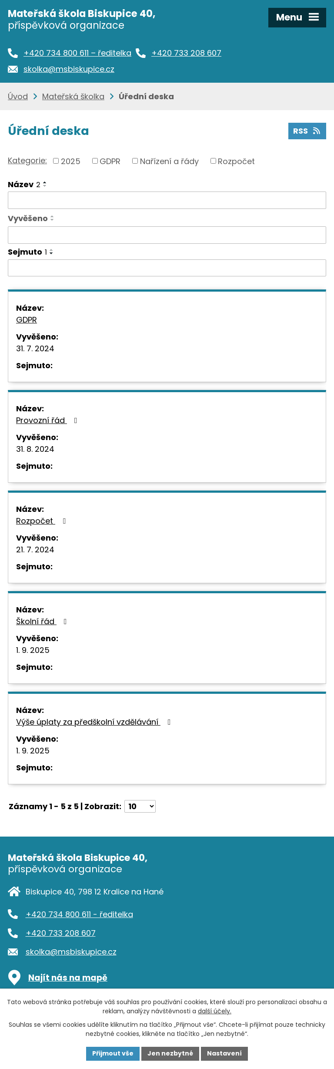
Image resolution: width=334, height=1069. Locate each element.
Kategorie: (27, 160)
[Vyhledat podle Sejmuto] (167, 268)
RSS (307, 130)
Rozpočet (236, 160)
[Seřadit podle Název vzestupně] (45, 182)
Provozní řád (48, 420)
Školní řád (43, 621)
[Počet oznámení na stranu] (140, 806)
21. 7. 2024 (35, 549)
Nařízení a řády (169, 160)
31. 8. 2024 (35, 449)
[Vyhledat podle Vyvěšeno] (167, 235)
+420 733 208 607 (61, 933)
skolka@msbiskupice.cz (71, 951)
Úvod (18, 96)
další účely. (214, 1011)
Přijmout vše (113, 1053)
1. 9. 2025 (33, 650)
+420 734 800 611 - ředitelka (79, 914)
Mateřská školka (73, 96)
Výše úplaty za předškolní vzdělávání (95, 721)
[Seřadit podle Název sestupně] (45, 186)
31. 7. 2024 (35, 348)
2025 (70, 160)
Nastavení (224, 1053)
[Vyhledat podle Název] (167, 200)
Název (24, 184)
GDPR (110, 160)
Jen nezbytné (170, 1053)
